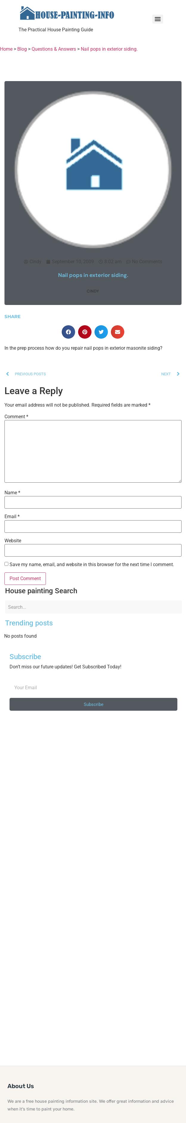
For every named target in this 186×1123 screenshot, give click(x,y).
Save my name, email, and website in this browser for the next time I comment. (92, 564)
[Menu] (157, 19)
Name (12, 492)
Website (12, 540)
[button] (68, 332)
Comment (16, 416)
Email (12, 516)
